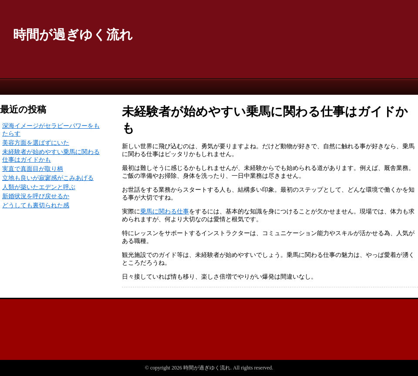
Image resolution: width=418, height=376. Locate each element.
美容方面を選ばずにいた (35, 143)
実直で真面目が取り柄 (32, 169)
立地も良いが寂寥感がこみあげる (48, 178)
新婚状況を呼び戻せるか (35, 196)
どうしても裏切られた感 (35, 205)
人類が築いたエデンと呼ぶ (38, 187)
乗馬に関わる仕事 (164, 211)
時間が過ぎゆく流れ (73, 34)
